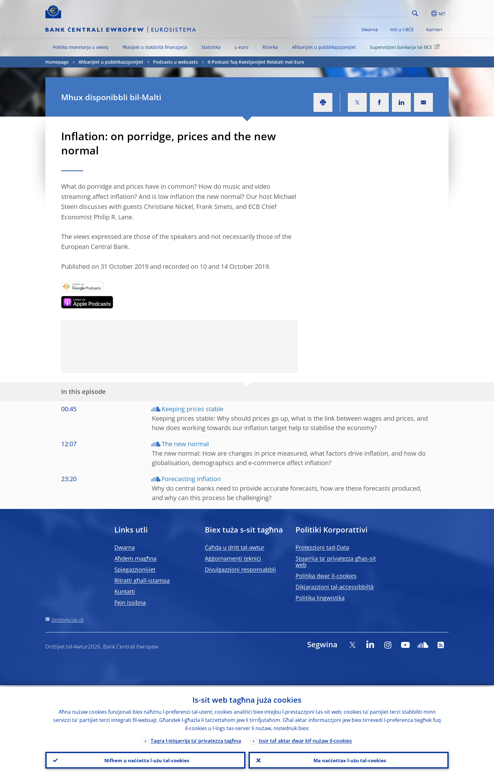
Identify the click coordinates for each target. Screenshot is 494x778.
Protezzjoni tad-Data (322, 547)
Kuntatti (124, 591)
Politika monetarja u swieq (80, 47)
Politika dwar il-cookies (326, 575)
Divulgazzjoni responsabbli (240, 569)
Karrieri (434, 29)
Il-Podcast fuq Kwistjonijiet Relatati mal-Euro (256, 62)
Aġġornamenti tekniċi (233, 558)
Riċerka (270, 47)
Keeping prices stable (192, 409)
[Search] (378, 12)
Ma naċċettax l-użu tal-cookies (348, 759)
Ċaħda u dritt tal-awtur (234, 547)
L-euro (241, 47)
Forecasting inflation (191, 479)
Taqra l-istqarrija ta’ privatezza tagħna (196, 739)
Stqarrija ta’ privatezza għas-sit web (336, 561)
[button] (427, 13)
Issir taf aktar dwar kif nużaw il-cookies (305, 739)
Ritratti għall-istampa (142, 580)
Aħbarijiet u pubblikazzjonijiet (324, 47)
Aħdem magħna (135, 558)
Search (415, 13)
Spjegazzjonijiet (134, 569)
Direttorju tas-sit (67, 620)
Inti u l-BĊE (402, 29)
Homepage (57, 62)
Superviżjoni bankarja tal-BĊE (406, 46)
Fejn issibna (130, 602)
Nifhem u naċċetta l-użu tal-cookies (145, 759)
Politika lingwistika (320, 598)
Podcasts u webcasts (175, 62)
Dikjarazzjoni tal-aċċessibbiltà (335, 587)
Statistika (211, 47)
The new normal (185, 444)
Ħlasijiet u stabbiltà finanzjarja (155, 47)
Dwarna (369, 29)
